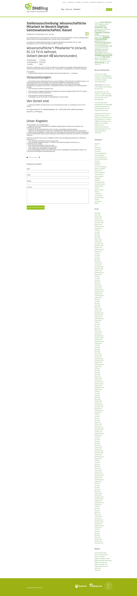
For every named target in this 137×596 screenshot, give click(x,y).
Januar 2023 (98, 288)
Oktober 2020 (98, 339)
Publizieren (98, 178)
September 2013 (99, 502)
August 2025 (98, 228)
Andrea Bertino (40, 34)
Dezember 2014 (99, 474)
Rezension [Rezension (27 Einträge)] (106, 52)
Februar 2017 (98, 424)
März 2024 (97, 261)
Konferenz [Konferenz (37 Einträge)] (106, 49)
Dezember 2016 (99, 428)
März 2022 (97, 307)
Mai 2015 (97, 464)
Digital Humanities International (103, 560)
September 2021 (99, 318)
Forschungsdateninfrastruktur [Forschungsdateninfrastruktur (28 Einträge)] (101, 44)
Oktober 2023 (98, 270)
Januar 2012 (98, 541)
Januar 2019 (98, 380)
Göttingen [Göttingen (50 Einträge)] (98, 49)
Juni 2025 (97, 232)
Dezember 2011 (99, 543)
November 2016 (99, 430)
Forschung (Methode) (100, 153)
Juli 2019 (97, 368)
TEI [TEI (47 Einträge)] (101, 57)
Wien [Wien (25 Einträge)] (110, 61)
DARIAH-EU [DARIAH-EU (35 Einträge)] (98, 29)
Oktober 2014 (98, 477)
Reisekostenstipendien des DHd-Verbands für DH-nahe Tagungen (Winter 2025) (102, 108)
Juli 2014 (97, 483)
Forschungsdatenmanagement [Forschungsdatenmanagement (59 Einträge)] (105, 46)
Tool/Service (98, 193)
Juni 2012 (97, 531)
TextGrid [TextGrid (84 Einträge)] (102, 59)
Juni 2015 (97, 462)
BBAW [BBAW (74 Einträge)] (102, 22)
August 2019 (98, 366)
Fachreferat (98, 149)
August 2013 (98, 504)
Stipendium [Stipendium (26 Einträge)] (97, 57)
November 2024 (99, 245)
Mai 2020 (97, 349)
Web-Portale (98, 201)
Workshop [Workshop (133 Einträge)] (99, 62)
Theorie (97, 191)
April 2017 (97, 420)
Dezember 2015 (99, 451)
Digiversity (97, 570)
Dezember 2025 (99, 220)
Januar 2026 (98, 219)
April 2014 (97, 489)
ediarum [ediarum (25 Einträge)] (105, 41)
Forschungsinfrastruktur (101, 159)
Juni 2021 (97, 324)
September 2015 (99, 456)
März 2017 (97, 422)
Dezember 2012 (99, 520)
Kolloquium (98, 163)
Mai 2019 (97, 372)
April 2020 (97, 351)
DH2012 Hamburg (99, 556)
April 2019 (97, 374)
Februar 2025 (98, 240)
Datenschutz (101, 2)
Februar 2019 (98, 378)
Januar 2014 (98, 495)
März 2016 (97, 445)
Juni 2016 (97, 439)
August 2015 (98, 458)
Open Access (98, 170)
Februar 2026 (98, 217)
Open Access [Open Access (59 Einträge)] (102, 51)
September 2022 (99, 295)
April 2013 (97, 512)
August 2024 (98, 251)
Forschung (97, 151)
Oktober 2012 (98, 524)
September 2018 (99, 387)
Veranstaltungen (99, 197)
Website (29, 181)
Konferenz (97, 165)
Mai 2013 (97, 510)
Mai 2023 (97, 280)
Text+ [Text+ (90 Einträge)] (97, 59)
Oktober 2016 (98, 431)
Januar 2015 (98, 472)
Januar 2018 (98, 403)
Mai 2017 (97, 418)
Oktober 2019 (98, 362)
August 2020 (98, 343)
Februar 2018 (98, 401)
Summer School (99, 190)
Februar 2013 (98, 516)
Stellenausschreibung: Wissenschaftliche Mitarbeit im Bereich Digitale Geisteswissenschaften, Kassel (56, 26)
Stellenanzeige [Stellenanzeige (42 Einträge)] (108, 53)
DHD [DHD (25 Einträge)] (104, 30)
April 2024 (97, 259)
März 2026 (97, 215)
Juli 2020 (97, 345)
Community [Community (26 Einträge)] (97, 25)
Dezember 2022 (99, 290)
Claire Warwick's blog (100, 553)
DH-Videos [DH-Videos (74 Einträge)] (99, 31)
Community (98, 147)
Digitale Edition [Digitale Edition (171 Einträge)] (102, 32)
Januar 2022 (98, 311)
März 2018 (97, 399)
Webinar (97, 203)
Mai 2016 (97, 441)
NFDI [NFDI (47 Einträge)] (96, 50)
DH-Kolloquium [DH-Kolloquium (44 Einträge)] (105, 29)
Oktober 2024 (98, 247)
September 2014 (99, 479)
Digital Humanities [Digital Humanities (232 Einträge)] (102, 38)
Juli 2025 (97, 230)
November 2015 (99, 453)
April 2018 (97, 397)
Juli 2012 (97, 529)
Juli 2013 (97, 506)
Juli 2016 (97, 437)
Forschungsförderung (100, 157)
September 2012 (99, 525)
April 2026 (97, 213)
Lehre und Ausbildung (100, 166)
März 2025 (97, 238)
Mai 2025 (97, 234)
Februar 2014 (98, 493)
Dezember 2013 (99, 497)
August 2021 (98, 320)
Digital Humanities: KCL (101, 564)
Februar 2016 (98, 447)
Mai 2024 (97, 257)
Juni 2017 (97, 416)
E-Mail (28, 175)
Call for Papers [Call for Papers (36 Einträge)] (99, 24)
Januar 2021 (98, 334)
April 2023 (97, 282)
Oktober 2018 (98, 385)
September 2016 (99, 433)
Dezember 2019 (99, 359)
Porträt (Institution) (100, 172)
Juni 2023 (97, 278)
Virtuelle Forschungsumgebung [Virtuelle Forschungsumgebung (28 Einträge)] (102, 61)
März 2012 (97, 537)
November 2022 (99, 291)
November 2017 (99, 407)
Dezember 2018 (99, 382)
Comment (29, 187)
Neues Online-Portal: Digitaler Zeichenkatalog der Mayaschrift (103, 86)
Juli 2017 (97, 414)
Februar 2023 (98, 286)
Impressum (109, 2)
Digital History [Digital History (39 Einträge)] (98, 37)
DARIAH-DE (93, 2)
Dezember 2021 (99, 313)
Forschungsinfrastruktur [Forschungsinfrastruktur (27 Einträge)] (100, 47)
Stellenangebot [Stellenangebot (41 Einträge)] (99, 53)
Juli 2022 (97, 299)
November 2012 (99, 522)
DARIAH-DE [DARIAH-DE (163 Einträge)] (101, 27)
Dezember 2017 (99, 405)
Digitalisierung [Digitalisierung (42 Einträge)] (99, 41)
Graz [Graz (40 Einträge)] (106, 47)
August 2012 (98, 527)
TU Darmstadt (98, 195)
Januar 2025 (98, 242)
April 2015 (97, 466)
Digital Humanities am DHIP (102, 558)
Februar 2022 (98, 309)
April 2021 (97, 328)
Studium (97, 188)
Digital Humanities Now (101, 562)
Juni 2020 (97, 347)
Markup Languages (100, 168)
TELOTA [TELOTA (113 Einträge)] (106, 57)
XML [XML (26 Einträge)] (105, 62)
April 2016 (97, 443)
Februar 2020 (98, 355)
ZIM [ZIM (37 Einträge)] (108, 63)
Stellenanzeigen (33, 157)
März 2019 (97, 376)
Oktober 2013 (98, 500)
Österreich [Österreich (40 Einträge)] (97, 64)
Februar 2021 (98, 332)
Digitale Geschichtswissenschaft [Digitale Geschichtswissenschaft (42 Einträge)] (101, 35)
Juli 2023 (97, 276)
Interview (97, 161)
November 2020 (99, 337)
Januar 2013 (98, 518)
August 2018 (98, 389)
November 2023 (99, 268)
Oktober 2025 (98, 224)
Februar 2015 (98, 470)
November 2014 (99, 476)
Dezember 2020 (99, 336)
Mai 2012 (97, 533)
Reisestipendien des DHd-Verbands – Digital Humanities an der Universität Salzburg (103, 93)
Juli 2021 (97, 322)
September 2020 (99, 341)
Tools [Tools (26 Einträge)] (107, 59)
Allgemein (97, 143)
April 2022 (97, 305)
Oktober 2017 (98, 408)
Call (96, 145)
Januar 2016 (98, 449)
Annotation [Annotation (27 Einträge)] (97, 22)
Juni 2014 (97, 485)
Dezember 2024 (99, 243)
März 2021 (97, 330)
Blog (62, 9)
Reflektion (97, 180)
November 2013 (99, 499)
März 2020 (97, 353)
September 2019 (99, 364)
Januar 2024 (98, 265)
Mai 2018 (97, 395)
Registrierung (71, 2)
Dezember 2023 (99, 266)
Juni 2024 (97, 255)
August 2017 (98, 412)
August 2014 (98, 481)
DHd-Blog (39, 587)
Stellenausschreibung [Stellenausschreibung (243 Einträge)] (107, 55)
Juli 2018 (97, 391)
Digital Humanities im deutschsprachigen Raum (36, 7)
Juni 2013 (97, 508)
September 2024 (99, 249)
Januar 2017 (98, 426)
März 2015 (97, 468)
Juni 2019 (97, 370)
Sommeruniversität (100, 184)
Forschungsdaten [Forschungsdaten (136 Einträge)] (103, 43)
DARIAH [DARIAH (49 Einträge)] (102, 25)
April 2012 (97, 535)
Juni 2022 (97, 301)
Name (28, 168)
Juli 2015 (97, 460)
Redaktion (76, 9)
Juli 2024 (97, 253)
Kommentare (85, 2)
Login (64, 2)
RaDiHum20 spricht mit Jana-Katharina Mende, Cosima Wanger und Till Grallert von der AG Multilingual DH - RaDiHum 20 (103, 117)
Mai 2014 (97, 487)
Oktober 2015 (98, 454)
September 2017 (99, 410)
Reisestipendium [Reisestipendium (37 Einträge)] (99, 52)
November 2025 (99, 222)
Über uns (69, 9)
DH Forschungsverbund (101, 554)
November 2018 (99, 383)
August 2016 (98, 435)
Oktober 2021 (98, 316)
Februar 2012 (98, 539)
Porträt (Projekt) (99, 176)
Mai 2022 (97, 303)
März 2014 (97, 491)
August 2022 (98, 297)
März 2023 (97, 284)
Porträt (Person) (99, 174)
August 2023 (98, 274)
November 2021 (99, 314)
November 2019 (99, 360)
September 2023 (99, 272)
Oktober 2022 (98, 293)
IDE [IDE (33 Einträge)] (102, 49)
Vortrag (97, 199)
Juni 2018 (97, 393)
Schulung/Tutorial (99, 182)
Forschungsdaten (99, 155)
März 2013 (97, 514)
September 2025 (99, 226)
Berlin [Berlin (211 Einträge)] (108, 22)
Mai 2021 (97, 326)
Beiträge (78, 2)
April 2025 (97, 236)
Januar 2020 (98, 357)
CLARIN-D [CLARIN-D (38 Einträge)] (106, 24)
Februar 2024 (98, 263)
